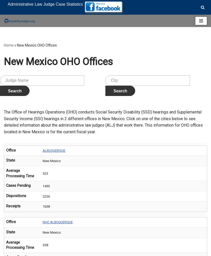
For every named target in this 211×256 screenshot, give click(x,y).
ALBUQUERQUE (54, 151)
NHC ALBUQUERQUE (58, 222)
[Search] (203, 7)
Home (9, 45)
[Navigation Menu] (201, 20)
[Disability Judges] (19, 20)
